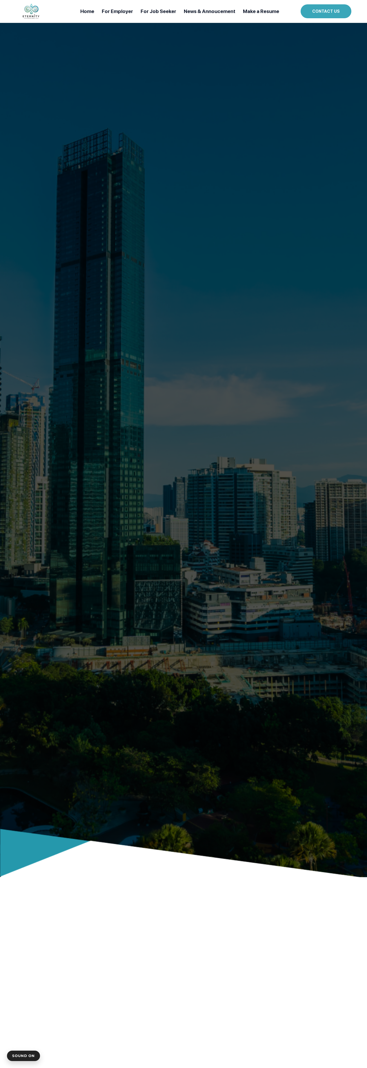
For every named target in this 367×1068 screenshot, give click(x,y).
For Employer (117, 11)
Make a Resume (261, 11)
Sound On (23, 1056)
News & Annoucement (209, 11)
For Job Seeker (158, 11)
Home (87, 11)
